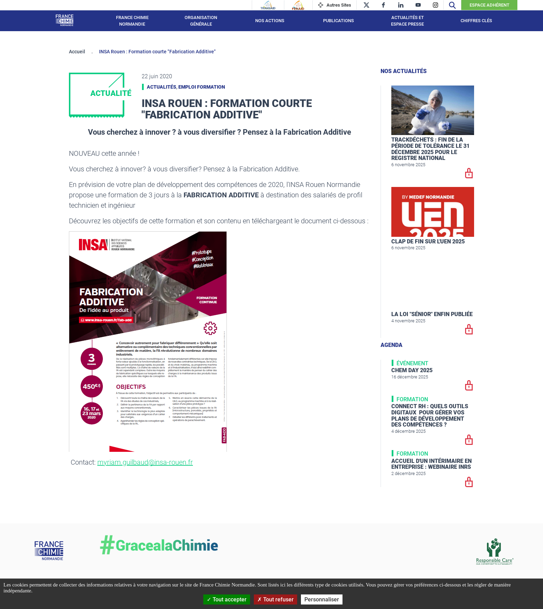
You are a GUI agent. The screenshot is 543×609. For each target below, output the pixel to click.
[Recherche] (452, 5)
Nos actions (269, 20)
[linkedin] (401, 5)
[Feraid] (298, 5)
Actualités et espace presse (407, 21)
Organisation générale (201, 21)
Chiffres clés (476, 20)
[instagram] (435, 5)
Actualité (110, 93)
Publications (338, 20)
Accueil (77, 51)
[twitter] (366, 5)
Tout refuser (275, 599)
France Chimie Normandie (132, 21)
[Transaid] (268, 5)
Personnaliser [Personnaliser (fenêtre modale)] (321, 599)
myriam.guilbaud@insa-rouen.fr (145, 462)
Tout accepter (227, 599)
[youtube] (418, 5)
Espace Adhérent (489, 5)
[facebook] (383, 5)
